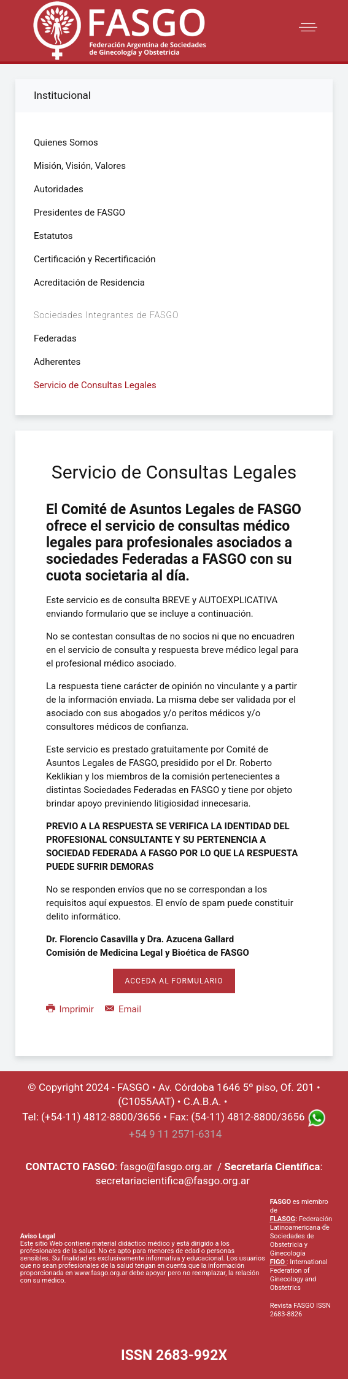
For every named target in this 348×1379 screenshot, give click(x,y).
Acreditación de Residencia (89, 282)
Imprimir (71, 1009)
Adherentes (57, 361)
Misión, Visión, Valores (80, 165)
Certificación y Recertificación (95, 259)
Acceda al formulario (174, 981)
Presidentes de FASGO (79, 212)
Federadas (55, 338)
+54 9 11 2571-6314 (175, 1134)
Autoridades (58, 189)
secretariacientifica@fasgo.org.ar (173, 1180)
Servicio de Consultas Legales (95, 385)
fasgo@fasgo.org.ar (166, 1166)
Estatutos (53, 235)
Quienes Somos (66, 142)
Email (123, 1009)
